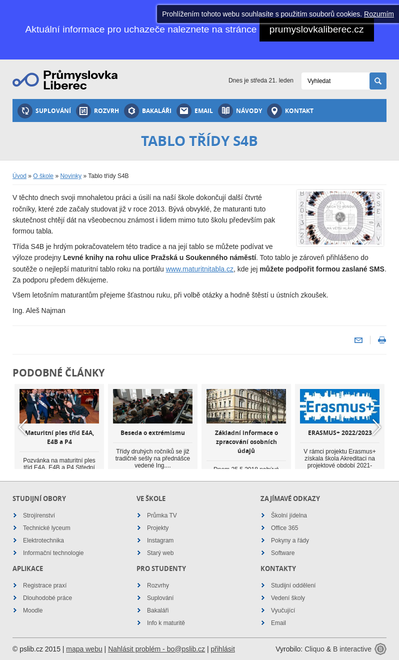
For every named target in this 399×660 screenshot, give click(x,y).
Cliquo (314, 649)
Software (282, 553)
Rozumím (379, 14)
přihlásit (223, 649)
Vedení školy (288, 598)
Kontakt (290, 111)
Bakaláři (148, 111)
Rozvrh (97, 111)
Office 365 (284, 528)
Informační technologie (53, 553)
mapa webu (84, 649)
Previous (22, 427)
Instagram (160, 540)
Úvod (19, 176)
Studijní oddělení (293, 585)
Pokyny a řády (290, 540)
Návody (240, 111)
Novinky (71, 176)
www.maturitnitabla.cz (200, 269)
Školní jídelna (289, 515)
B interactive (352, 649)
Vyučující (283, 610)
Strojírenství (39, 515)
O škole (43, 176)
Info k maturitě (166, 623)
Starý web (160, 553)
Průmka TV (162, 515)
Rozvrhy (158, 585)
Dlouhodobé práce (47, 598)
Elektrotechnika (43, 540)
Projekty (157, 528)
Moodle (32, 610)
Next (376, 427)
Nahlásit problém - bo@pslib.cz (156, 649)
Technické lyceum (46, 528)
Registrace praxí (44, 585)
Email (194, 111)
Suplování (44, 111)
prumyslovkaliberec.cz (317, 29)
